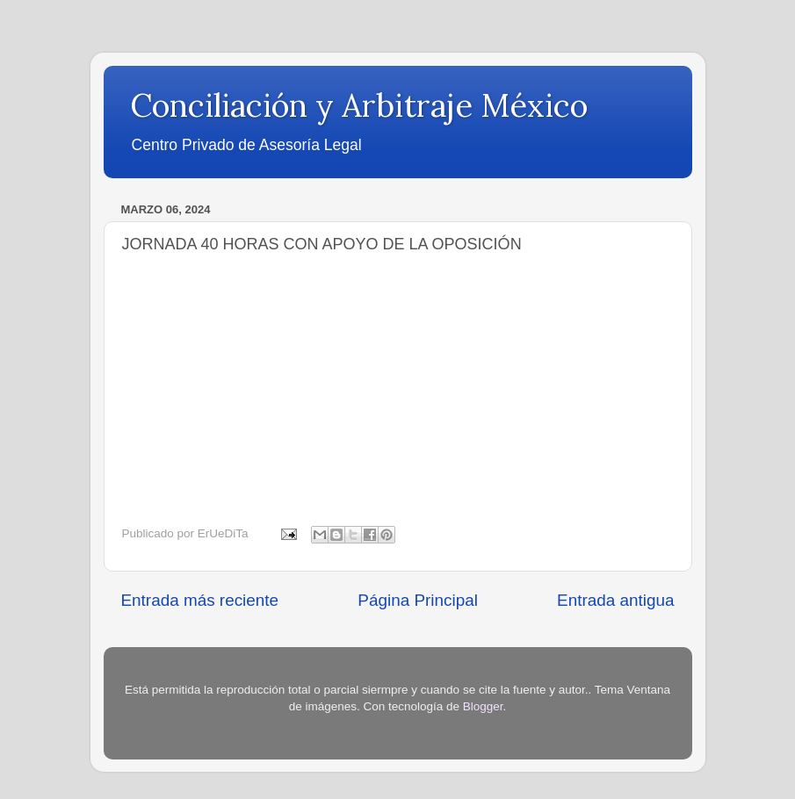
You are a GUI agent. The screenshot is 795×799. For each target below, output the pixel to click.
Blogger (483, 706)
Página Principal (418, 600)
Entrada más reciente (200, 600)
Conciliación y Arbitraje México (359, 105)
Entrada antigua (615, 600)
